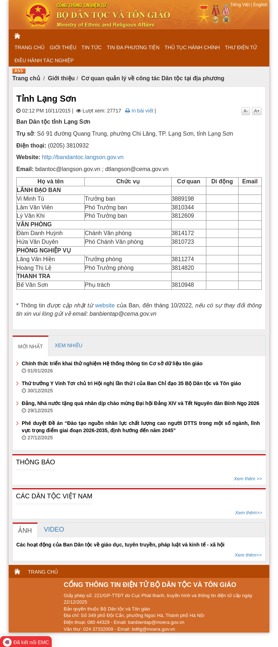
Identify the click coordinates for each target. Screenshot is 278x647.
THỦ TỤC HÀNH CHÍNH (192, 47)
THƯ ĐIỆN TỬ (241, 47)
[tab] (31, 346)
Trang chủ (26, 78)
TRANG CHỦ (29, 47)
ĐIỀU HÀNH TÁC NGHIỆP (44, 60)
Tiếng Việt (240, 4)
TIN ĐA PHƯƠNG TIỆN (133, 47)
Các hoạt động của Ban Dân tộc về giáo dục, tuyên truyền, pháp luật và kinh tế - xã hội (120, 545)
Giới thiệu (61, 78)
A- (246, 111)
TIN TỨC (91, 47)
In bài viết (139, 111)
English (260, 4)
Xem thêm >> (248, 478)
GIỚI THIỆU (63, 47)
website (105, 305)
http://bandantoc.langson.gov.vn (83, 157)
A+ (257, 111)
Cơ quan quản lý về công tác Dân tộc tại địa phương (152, 78)
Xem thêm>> (248, 512)
